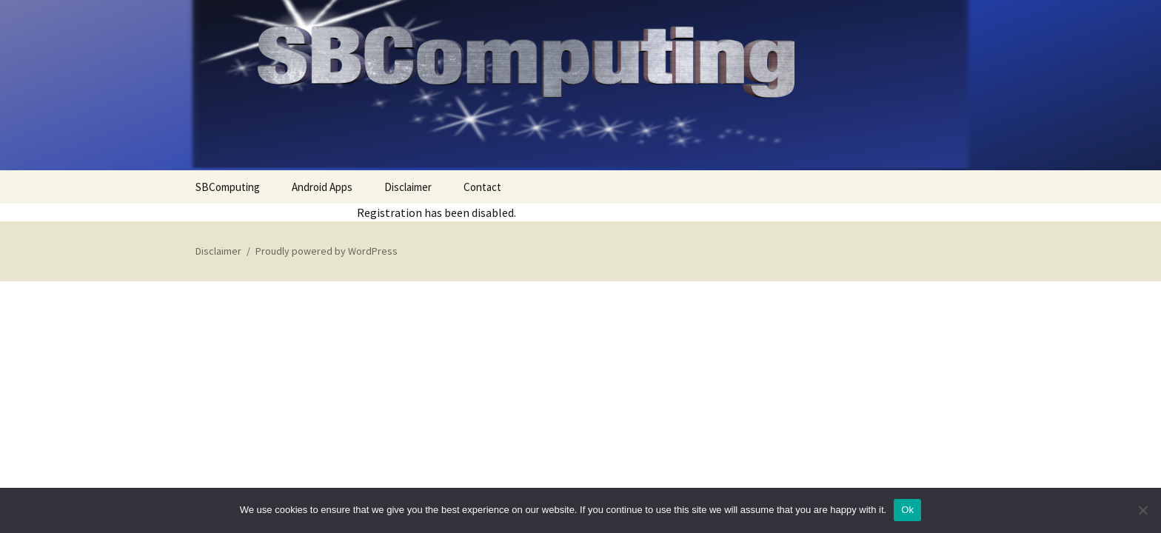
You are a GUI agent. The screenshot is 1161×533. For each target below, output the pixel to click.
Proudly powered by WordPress (326, 251)
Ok (907, 509)
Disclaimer (408, 187)
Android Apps (322, 187)
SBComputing (227, 187)
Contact (482, 187)
